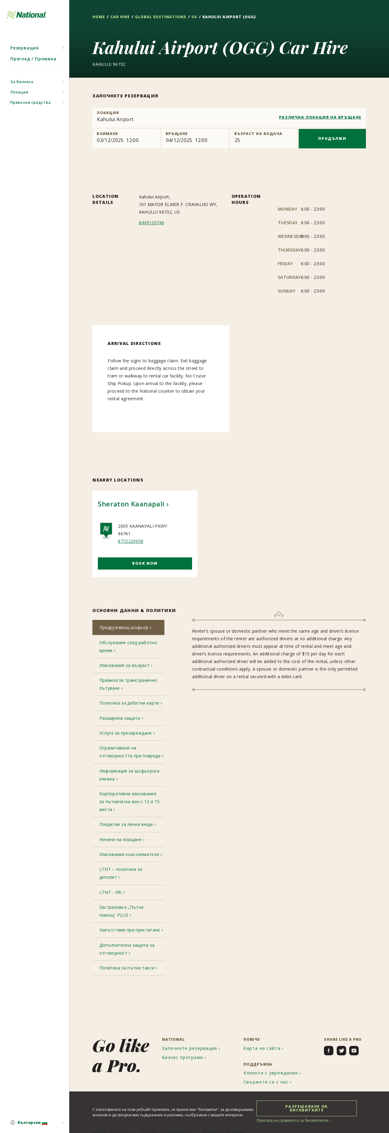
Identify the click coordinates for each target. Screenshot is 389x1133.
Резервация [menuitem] (24, 53)
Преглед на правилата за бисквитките (290, 1120)
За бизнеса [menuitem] (21, 87)
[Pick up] (126, 138)
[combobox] (229, 117)
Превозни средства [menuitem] (30, 107)
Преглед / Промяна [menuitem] (33, 64)
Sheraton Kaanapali (131, 504)
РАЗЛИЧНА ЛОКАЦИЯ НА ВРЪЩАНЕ (320, 117)
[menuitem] (34, 1123)
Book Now (145, 563)
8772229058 (130, 541)
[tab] (128, 628)
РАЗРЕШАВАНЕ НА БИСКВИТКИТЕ (306, 1108)
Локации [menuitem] (19, 97)
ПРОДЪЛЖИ (332, 138)
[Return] (195, 138)
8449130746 (151, 222)
